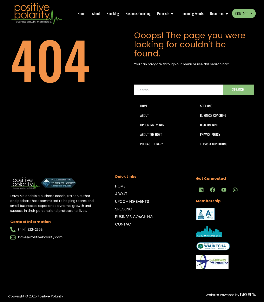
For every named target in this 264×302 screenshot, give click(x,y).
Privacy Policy (210, 134)
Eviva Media (248, 294)
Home (81, 13)
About (96, 13)
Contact (124, 224)
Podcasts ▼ (165, 13)
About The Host (151, 134)
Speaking (113, 13)
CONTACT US (243, 13)
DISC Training (209, 124)
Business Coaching (138, 13)
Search (238, 89)
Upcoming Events (192, 13)
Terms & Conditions (213, 143)
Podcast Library (151, 143)
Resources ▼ (219, 13)
